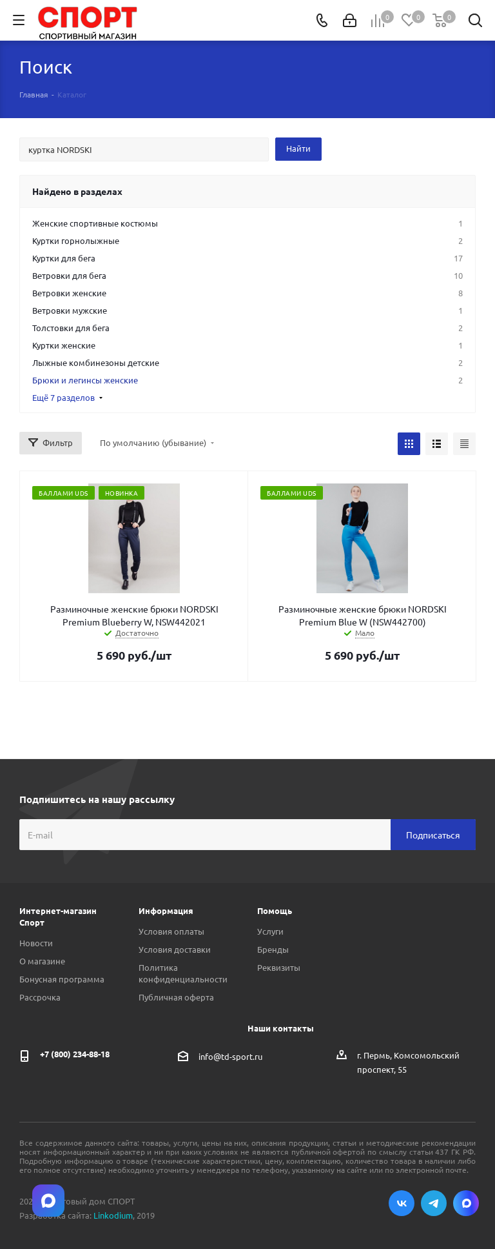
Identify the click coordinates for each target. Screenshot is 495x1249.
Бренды (273, 949)
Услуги (270, 931)
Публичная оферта (176, 996)
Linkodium (113, 1215)
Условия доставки (175, 949)
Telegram (434, 1203)
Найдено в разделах (77, 191)
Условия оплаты (171, 931)
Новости (36, 942)
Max (466, 1203)
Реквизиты (278, 967)
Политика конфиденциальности (183, 973)
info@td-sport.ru (230, 1056)
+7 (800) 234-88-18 (75, 1053)
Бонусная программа (61, 978)
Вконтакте (401, 1203)
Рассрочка (40, 996)
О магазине (42, 960)
